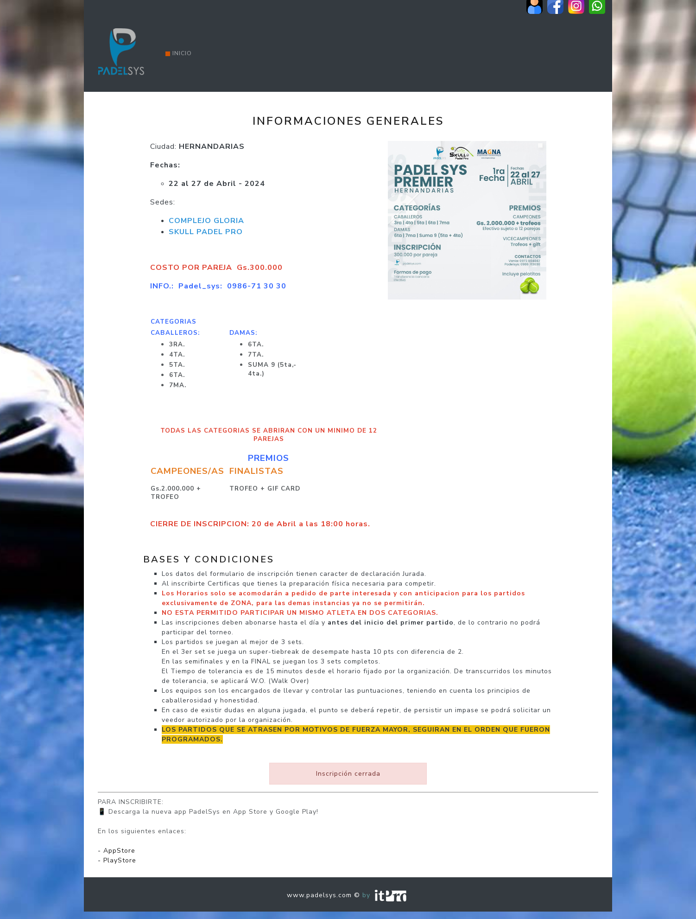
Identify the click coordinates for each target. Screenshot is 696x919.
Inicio (178, 53)
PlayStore (119, 860)
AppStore (119, 850)
